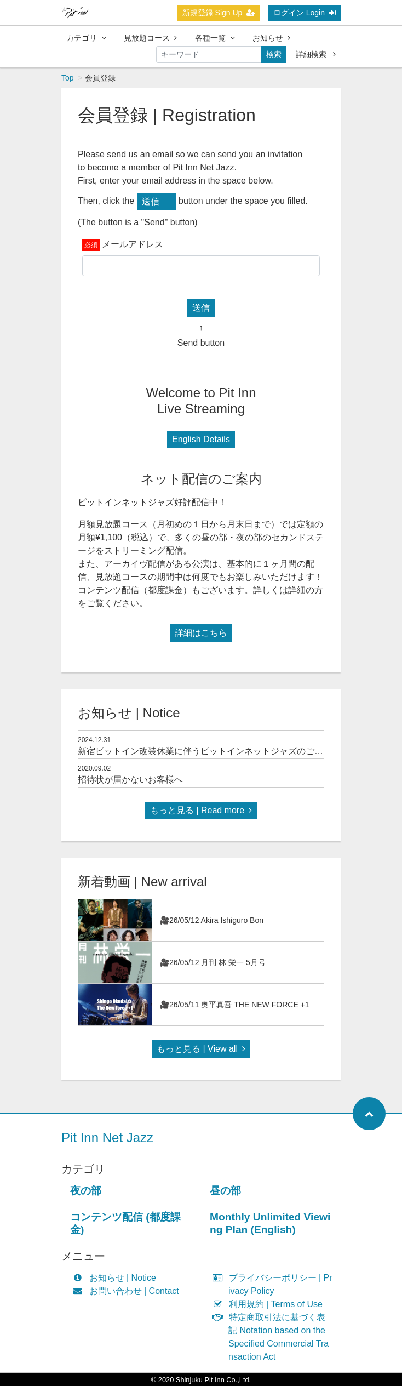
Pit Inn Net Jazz (107, 1137)
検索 (274, 54)
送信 (150, 201)
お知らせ (271, 37)
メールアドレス (132, 244)
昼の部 (225, 1190)
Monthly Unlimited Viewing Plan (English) (270, 1223)
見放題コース (150, 37)
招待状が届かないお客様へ (130, 779)
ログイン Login (304, 12)
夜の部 (85, 1190)
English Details (201, 439)
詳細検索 (316, 54)
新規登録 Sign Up (219, 12)
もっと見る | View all (201, 1048)
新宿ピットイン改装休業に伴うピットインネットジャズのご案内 (205, 751)
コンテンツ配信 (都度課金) (125, 1223)
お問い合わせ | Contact (128, 1291)
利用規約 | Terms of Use (270, 1304)
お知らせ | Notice (117, 1277)
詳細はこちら (201, 632)
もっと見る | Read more (201, 810)
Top (67, 77)
